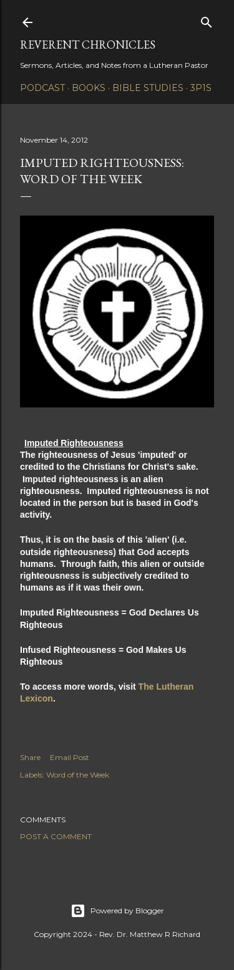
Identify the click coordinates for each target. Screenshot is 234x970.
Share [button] (30, 757)
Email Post (69, 757)
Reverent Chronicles (87, 44)
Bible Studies (147, 87)
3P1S (201, 87)
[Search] (206, 19)
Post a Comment (56, 836)
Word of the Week (77, 774)
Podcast (42, 87)
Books (88, 87)
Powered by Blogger (117, 910)
